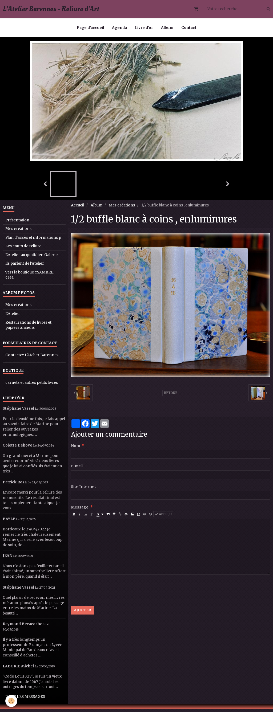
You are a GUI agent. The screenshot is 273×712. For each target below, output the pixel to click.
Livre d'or (144, 27)
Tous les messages (25, 699)
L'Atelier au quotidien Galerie (31, 257)
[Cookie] (11, 701)
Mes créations (122, 208)
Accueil (77, 208)
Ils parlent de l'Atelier (24, 266)
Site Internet (83, 489)
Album (167, 27)
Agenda (119, 27)
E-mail (77, 469)
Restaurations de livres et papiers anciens (28, 328)
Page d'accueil (90, 27)
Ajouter (82, 613)
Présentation (17, 223)
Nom (75, 448)
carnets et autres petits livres (31, 385)
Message (80, 510)
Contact (188, 27)
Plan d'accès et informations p (33, 240)
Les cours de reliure (23, 249)
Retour (170, 395)
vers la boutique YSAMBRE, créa (29, 278)
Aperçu (163, 517)
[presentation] (111, 592)
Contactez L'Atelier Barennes (31, 357)
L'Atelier (12, 316)
